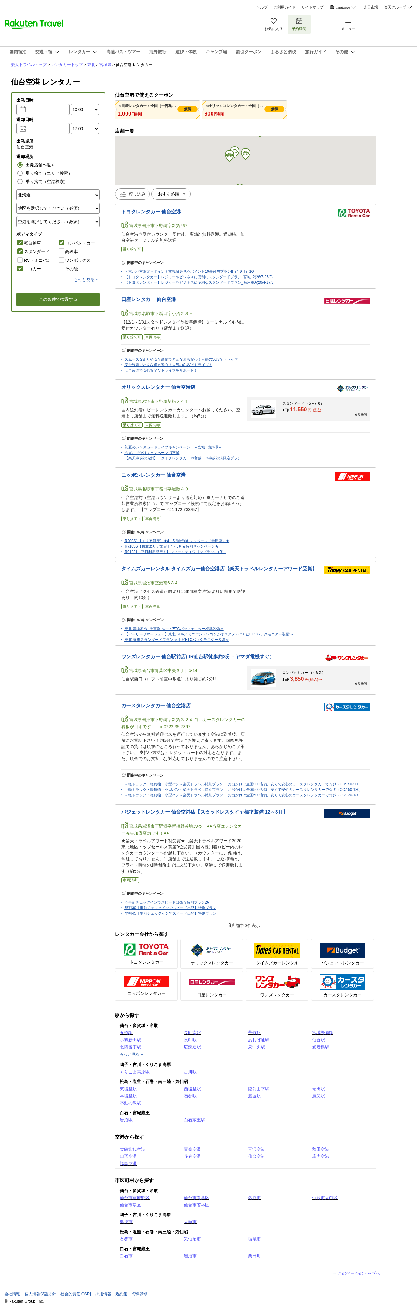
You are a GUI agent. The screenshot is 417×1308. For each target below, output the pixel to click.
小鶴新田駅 (130, 1039)
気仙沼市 (192, 1238)
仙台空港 (256, 1156)
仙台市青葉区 (196, 1197)
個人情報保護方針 (40, 1294)
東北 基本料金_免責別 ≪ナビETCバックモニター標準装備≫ (174, 629)
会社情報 (12, 1294)
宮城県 (105, 64)
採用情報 (103, 1294)
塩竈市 (254, 1238)
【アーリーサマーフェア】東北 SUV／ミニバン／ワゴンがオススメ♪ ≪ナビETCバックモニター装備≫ (209, 634)
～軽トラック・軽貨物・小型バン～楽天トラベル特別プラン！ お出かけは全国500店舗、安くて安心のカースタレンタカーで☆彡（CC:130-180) (242, 795)
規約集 (121, 1294)
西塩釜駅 (192, 1088)
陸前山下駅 (258, 1088)
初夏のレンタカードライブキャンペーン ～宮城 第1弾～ (173, 447)
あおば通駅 (258, 1039)
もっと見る (132, 1054)
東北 (91, 64)
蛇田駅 (318, 1088)
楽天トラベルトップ (29, 64)
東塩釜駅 (128, 1088)
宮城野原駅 (322, 1032)
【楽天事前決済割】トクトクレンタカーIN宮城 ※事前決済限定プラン (183, 458)
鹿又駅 (318, 1095)
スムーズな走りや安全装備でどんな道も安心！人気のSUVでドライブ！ (183, 359)
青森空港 (192, 1149)
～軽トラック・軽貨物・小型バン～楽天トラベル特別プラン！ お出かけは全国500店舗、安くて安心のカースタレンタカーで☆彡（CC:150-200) (242, 784)
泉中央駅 (256, 1046)
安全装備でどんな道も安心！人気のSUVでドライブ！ (168, 365)
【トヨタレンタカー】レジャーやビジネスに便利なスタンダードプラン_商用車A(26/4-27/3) (199, 282)
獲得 (187, 109)
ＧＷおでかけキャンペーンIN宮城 (152, 453)
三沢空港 (256, 1149)
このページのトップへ (356, 1273)
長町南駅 (192, 1032)
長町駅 (190, 1039)
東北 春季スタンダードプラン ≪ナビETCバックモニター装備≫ (177, 640)
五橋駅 (126, 1032)
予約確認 (299, 24)
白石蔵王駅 (194, 1119)
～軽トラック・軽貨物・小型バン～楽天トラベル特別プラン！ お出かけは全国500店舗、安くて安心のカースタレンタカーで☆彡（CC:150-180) (242, 789)
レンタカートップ (67, 64)
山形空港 (128, 1156)
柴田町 (254, 1255)
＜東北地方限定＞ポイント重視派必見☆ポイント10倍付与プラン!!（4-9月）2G (189, 271)
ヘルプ (262, 7)
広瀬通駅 (192, 1046)
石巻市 (126, 1238)
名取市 (254, 1197)
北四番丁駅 (130, 1046)
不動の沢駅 (130, 1102)
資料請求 (140, 1294)
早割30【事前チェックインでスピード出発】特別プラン (170, 908)
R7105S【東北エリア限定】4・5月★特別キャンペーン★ (172, 546)
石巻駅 (190, 1095)
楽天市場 (371, 7)
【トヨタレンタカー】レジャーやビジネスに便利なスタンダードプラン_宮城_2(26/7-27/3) (199, 277)
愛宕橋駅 (320, 1046)
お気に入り (273, 24)
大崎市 (190, 1221)
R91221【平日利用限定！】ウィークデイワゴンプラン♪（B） (175, 552)
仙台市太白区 (325, 1197)
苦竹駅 (254, 1032)
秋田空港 (320, 1149)
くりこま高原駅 (135, 1071)
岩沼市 (190, 1255)
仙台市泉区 (130, 1204)
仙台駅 (318, 1039)
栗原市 (126, 1221)
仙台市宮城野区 (135, 1197)
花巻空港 (192, 1156)
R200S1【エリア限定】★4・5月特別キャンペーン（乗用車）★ (177, 541)
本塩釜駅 (128, 1095)
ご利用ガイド (284, 7)
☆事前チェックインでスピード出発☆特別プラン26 (167, 902)
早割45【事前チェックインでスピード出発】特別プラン (170, 913)
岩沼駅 (126, 1119)
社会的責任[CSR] (75, 1294)
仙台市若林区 (196, 1204)
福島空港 (128, 1163)
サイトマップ (312, 7)
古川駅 (190, 1071)
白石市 (126, 1255)
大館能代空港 (132, 1149)
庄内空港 (320, 1156)
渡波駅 (254, 1095)
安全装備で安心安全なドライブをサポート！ (161, 370)
